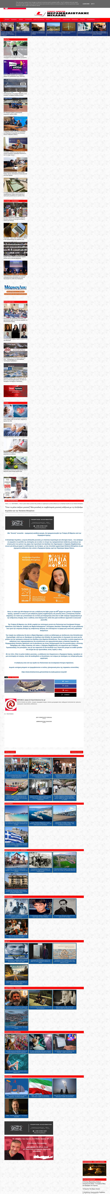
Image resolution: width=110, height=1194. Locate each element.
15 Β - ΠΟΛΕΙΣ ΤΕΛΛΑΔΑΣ (15, 805)
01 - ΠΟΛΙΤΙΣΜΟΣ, (58, 60)
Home (32, 40)
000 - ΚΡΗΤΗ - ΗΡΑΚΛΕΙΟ (15, 768)
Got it (92, 4)
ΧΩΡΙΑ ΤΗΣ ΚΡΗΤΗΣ (40, 16)
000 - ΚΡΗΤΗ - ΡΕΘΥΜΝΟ (15, 773)
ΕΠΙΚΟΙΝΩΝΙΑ (93, 16)
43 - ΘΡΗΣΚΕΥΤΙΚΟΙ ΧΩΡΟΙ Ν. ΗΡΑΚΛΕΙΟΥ (19, 864)
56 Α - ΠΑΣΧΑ (23, 891)
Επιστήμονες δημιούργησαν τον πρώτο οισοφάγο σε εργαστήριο (85, 29)
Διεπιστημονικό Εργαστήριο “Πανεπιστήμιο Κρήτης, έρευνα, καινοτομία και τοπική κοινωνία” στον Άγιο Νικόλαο (17, 171)
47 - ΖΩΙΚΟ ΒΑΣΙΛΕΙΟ (14, 875)
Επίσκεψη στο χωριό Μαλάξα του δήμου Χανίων (92, 277)
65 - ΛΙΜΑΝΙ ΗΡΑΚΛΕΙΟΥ (15, 898)
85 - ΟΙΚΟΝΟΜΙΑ (12, 914)
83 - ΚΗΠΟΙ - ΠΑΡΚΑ (13, 911)
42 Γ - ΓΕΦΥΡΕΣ (23, 862)
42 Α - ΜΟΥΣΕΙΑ (12, 862)
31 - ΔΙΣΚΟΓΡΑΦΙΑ (23, 833)
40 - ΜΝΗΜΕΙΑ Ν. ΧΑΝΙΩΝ (15, 854)
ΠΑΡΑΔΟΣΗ (77, 16)
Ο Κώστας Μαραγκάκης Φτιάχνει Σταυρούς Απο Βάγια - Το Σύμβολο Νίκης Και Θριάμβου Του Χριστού (8, 30)
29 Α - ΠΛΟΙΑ (23, 831)
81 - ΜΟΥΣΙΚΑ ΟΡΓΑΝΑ (14, 906)
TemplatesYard (18, 923)
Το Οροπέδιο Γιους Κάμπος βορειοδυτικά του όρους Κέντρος (54, 29)
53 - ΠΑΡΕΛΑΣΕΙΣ (13, 891)
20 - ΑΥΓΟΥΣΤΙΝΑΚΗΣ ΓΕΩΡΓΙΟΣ (17, 818)
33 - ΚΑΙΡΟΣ (20, 836)
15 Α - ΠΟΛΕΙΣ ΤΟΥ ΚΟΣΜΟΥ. (16, 802)
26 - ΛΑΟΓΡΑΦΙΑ (25, 828)
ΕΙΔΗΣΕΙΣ (16, 16)
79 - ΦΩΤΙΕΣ (11, 904)
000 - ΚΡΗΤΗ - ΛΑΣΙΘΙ (14, 771)
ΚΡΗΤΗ (50, 16)
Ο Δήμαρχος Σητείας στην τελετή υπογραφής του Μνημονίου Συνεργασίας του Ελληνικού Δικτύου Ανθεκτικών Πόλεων (16, 131)
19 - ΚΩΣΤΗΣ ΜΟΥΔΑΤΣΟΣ (15, 815)
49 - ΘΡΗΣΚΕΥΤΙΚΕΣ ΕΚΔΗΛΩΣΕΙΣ (17, 880)
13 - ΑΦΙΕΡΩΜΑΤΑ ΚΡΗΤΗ (15, 794)
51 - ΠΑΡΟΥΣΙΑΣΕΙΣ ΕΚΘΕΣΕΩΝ (16, 885)
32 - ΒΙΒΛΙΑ (11, 836)
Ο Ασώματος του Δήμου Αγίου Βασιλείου (91, 312)
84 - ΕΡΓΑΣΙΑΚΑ (25, 911)
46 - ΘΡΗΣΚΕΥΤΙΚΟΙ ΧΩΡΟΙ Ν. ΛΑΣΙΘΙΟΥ (19, 872)
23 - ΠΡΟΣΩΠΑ (26, 825)
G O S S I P (100, 470)
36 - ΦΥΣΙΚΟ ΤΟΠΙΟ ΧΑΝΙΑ (15, 841)
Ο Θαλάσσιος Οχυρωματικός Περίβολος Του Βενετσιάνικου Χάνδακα (38, 29)
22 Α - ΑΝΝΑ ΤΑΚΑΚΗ (14, 825)
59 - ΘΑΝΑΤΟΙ (12, 896)
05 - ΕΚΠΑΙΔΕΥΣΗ (25, 781)
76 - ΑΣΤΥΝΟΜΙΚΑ (13, 901)
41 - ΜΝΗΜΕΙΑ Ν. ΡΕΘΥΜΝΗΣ (16, 857)
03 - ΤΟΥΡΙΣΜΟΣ (27, 778)
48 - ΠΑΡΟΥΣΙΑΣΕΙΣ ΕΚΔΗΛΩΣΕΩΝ (17, 878)
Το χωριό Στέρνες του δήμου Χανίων (89, 294)
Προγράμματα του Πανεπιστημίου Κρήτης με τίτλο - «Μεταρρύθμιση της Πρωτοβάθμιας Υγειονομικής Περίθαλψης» (16, 357)
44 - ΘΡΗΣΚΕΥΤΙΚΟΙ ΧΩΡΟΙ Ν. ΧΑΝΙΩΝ (18, 867)
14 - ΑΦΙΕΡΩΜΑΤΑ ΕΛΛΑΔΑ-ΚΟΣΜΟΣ (18, 797)
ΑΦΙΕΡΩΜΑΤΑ (68, 16)
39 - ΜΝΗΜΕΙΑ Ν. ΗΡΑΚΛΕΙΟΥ (16, 851)
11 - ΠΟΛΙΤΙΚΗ (12, 791)
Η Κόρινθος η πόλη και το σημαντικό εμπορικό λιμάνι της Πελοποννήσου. (92, 416)
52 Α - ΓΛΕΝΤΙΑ (23, 888)
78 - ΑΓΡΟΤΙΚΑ (24, 901)
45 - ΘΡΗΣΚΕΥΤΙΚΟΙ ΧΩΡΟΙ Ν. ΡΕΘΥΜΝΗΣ (19, 870)
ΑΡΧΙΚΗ (9, 16)
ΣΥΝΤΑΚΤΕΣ (30, 16)
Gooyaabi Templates (35, 923)
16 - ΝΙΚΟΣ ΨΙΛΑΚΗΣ (14, 807)
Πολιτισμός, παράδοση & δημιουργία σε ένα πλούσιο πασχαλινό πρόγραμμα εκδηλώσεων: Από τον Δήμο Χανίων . (17, 151)
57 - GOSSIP (11, 893)
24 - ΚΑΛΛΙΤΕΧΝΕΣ (13, 828)
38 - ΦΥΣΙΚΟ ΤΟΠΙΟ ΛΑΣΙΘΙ (15, 846)
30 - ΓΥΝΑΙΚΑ (12, 833)
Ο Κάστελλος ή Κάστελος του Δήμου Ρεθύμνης (92, 329)
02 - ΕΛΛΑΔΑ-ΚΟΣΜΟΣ (14, 778)
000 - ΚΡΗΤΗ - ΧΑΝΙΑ (14, 776)
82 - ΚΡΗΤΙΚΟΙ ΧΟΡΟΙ (14, 909)
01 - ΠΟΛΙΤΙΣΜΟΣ (39, 40)
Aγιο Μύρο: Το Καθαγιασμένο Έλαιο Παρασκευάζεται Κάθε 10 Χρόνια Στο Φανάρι (100, 29)
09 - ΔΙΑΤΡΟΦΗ (12, 789)
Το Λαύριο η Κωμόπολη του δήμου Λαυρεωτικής (92, 432)
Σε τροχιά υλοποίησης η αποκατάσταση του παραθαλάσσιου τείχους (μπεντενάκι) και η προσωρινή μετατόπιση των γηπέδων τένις (16, 192)
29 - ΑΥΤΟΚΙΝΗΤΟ (13, 831)
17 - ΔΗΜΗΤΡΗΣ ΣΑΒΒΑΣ (15, 810)
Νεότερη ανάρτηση (35, 330)
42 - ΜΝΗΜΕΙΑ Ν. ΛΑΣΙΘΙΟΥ (16, 859)
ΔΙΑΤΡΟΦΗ (84, 470)
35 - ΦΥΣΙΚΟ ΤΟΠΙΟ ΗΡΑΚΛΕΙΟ (16, 838)
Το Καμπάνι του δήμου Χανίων (23, 28)
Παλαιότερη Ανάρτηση (72, 330)
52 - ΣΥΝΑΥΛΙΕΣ (12, 888)
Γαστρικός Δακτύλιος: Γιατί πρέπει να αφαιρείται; (17, 434)
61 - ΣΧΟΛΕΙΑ (21, 896)
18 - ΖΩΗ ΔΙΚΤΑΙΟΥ (13, 812)
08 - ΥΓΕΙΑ (27, 786)
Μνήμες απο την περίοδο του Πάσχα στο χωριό (69, 29)
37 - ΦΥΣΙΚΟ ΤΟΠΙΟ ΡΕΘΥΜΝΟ (16, 844)
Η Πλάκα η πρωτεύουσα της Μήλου (89, 448)
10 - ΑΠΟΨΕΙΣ (22, 789)
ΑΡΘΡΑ (23, 16)
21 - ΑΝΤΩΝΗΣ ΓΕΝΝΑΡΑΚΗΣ (16, 820)
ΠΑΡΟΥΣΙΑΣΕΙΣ (58, 16)
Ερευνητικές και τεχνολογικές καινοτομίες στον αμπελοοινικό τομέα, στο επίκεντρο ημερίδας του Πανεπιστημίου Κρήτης (17, 318)
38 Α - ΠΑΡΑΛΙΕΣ (12, 849)
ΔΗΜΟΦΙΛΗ (92, 470)
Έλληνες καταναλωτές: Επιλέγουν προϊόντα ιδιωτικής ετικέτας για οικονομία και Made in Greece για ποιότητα (16, 217)
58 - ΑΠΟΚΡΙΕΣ (20, 893)
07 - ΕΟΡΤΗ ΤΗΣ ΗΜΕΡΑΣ (15, 786)
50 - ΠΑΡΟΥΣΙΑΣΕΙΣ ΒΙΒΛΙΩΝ (16, 883)
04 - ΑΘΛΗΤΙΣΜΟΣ (13, 781)
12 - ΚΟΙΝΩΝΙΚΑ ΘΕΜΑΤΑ (25, 791)
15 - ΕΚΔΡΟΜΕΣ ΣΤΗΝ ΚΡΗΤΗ (16, 799)
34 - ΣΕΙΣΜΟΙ (28, 836)
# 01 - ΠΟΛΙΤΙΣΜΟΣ (39, 253)
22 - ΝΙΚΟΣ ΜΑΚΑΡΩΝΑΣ (15, 823)
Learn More (86, 4)
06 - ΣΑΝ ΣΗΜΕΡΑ (13, 784)
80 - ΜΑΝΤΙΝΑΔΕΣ (22, 904)
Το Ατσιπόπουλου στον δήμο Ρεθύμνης (90, 346)
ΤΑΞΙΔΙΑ (84, 16)
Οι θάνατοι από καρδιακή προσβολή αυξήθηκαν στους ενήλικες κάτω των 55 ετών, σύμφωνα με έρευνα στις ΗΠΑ (17, 417)
